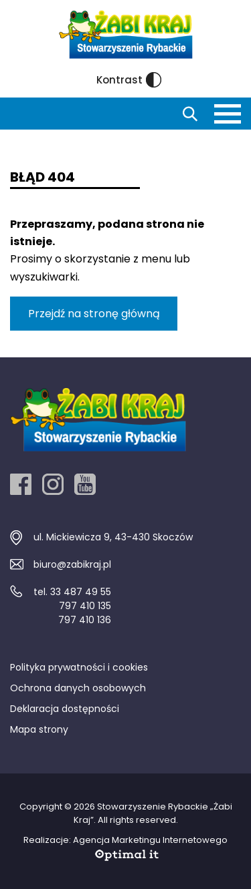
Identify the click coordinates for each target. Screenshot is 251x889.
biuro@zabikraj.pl (72, 564)
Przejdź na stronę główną (94, 313)
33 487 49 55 (80, 591)
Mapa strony (39, 729)
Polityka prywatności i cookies (79, 667)
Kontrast (128, 79)
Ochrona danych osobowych (78, 688)
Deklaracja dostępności (64, 708)
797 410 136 (84, 620)
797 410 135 (85, 605)
